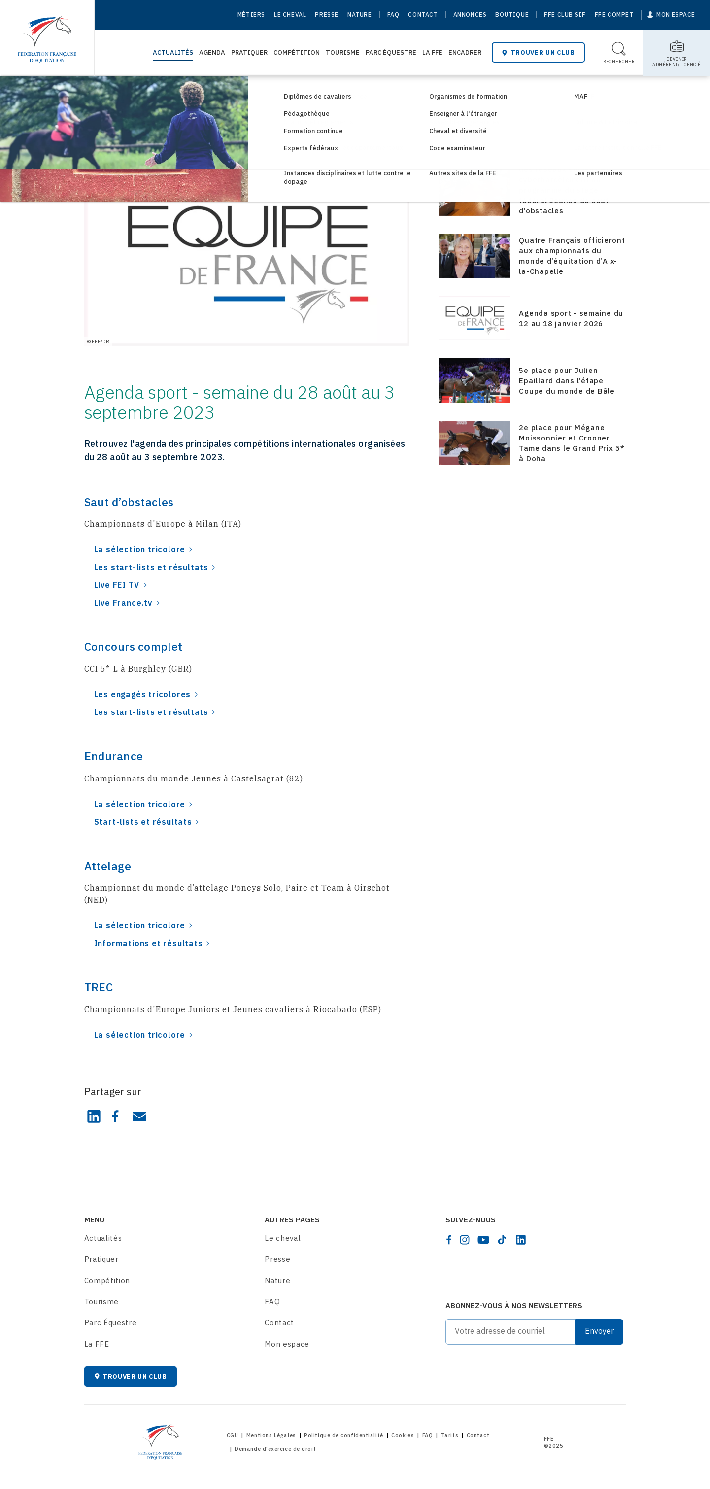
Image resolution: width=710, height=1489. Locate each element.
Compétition (296, 52)
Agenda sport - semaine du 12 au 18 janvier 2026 (571, 318)
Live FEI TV (116, 585)
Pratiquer (249, 52)
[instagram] (464, 1239)
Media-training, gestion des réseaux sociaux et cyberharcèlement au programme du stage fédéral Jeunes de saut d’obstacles (564, 184)
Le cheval (290, 14)
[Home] (47, 34)
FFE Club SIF (564, 14)
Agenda (212, 52)
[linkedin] (520, 1239)
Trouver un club (538, 52)
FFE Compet (614, 14)
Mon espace (287, 1344)
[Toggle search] (619, 53)
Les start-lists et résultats (151, 567)
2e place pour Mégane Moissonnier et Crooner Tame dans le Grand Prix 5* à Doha (572, 443)
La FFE (432, 52)
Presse (326, 14)
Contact (423, 14)
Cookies (402, 1435)
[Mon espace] (671, 15)
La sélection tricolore (140, 549)
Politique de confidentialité (343, 1435)
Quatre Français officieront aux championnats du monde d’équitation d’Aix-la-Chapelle (572, 256)
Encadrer (464, 52)
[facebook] (448, 1239)
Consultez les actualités (148, 92)
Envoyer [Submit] (599, 1331)
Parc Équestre (391, 52)
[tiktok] (502, 1239)
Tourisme (343, 52)
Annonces (470, 14)
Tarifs (449, 1435)
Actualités (173, 52)
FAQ (393, 14)
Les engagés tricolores (142, 694)
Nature (359, 14)
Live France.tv (123, 603)
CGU (232, 1435)
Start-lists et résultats (143, 822)
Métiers (251, 14)
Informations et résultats (148, 943)
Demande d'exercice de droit (275, 1448)
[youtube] (483, 1239)
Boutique (512, 14)
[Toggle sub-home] (676, 53)
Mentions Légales (271, 1435)
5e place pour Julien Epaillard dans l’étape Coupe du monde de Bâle (567, 381)
